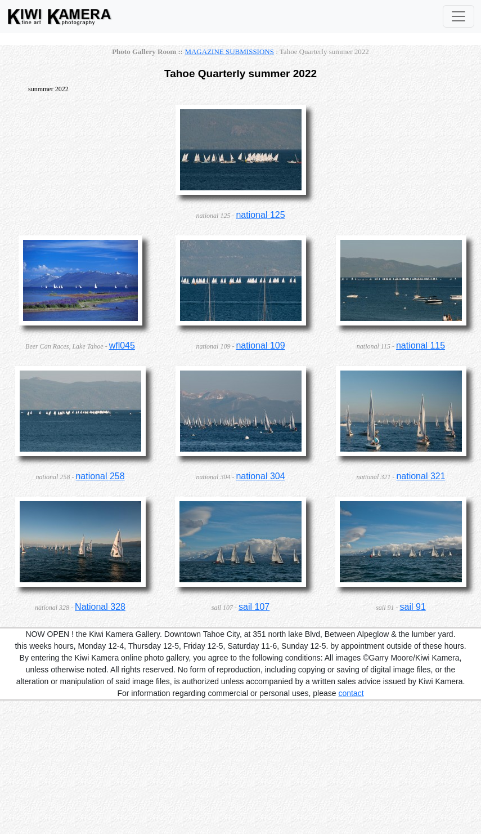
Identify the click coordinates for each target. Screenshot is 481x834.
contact (350, 693)
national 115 (420, 345)
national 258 (99, 476)
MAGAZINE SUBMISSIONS (229, 51)
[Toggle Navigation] (458, 16)
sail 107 (254, 607)
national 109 (260, 345)
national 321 (420, 476)
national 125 (260, 215)
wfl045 (122, 345)
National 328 (100, 607)
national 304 (260, 476)
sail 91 (413, 607)
